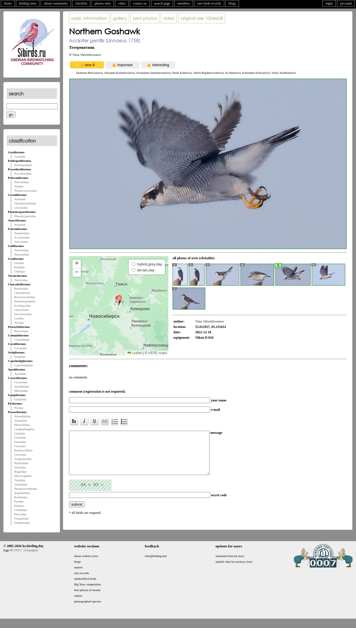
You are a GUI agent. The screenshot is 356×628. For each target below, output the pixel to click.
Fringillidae (21, 518)
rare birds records (209, 3)
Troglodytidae (23, 458)
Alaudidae (20, 420)
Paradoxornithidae (25, 488)
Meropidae (21, 390)
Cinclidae (20, 454)
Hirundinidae (22, 416)
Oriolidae (20, 437)
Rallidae (19, 267)
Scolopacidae (22, 305)
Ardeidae (20, 199)
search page (162, 3)
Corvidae (20, 446)
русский (346, 3)
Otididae (19, 271)
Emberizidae (22, 522)
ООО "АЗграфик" (26, 556)
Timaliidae (21, 484)
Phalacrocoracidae (25, 190)
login (329, 3)
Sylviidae (20, 467)
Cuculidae (20, 348)
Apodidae (20, 373)
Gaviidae (20, 156)
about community (56, 3)
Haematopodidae (24, 301)
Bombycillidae (23, 450)
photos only (102, 3)
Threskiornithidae (25, 203)
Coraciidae (21, 382)
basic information (89, 18)
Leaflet (134, 353)
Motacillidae (22, 424)
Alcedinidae (21, 386)
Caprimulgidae (23, 365)
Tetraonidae (21, 250)
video (122, 3)
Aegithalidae (22, 493)
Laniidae (19, 433)
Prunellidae (21, 463)
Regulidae (20, 471)
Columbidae (22, 339)
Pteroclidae (21, 331)
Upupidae (20, 399)
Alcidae (19, 322)
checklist (81, 3)
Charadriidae (22, 292)
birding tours (28, 3)
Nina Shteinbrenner (86, 55)
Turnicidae (21, 280)
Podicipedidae (23, 165)
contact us (139, 3)
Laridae (19, 318)
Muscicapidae (23, 476)
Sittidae (19, 505)
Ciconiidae (21, 207)
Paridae (19, 501)
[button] (118, 300)
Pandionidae (22, 233)
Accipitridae (22, 237)
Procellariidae (23, 173)
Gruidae (19, 263)
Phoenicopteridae (25, 216)
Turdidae (19, 480)
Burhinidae (21, 288)
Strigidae (20, 356)
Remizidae (21, 497)
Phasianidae (21, 254)
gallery (120, 18)
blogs (232, 3)
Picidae (18, 407)
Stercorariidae (23, 314)
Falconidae (21, 241)
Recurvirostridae (24, 297)
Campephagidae (24, 429)
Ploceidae (20, 514)
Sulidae (19, 186)
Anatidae (20, 224)
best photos (145, 18)
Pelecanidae (21, 182)
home (8, 3)
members (183, 3)
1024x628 (202, 18)
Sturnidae (20, 441)
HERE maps (157, 353)
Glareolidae (21, 309)
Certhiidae (20, 510)
